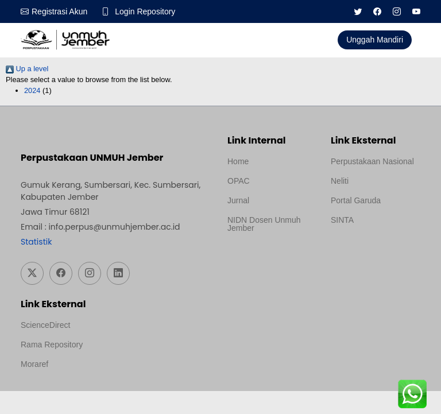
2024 (32, 90)
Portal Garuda (356, 200)
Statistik (36, 241)
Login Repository (145, 11)
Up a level (27, 68)
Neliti (340, 181)
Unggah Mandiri (374, 39)
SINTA (342, 220)
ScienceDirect (45, 325)
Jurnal (238, 200)
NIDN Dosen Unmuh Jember (264, 224)
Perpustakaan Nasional (372, 161)
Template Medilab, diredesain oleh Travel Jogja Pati (370, 247)
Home (238, 161)
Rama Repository (52, 345)
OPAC (238, 181)
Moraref (34, 364)
